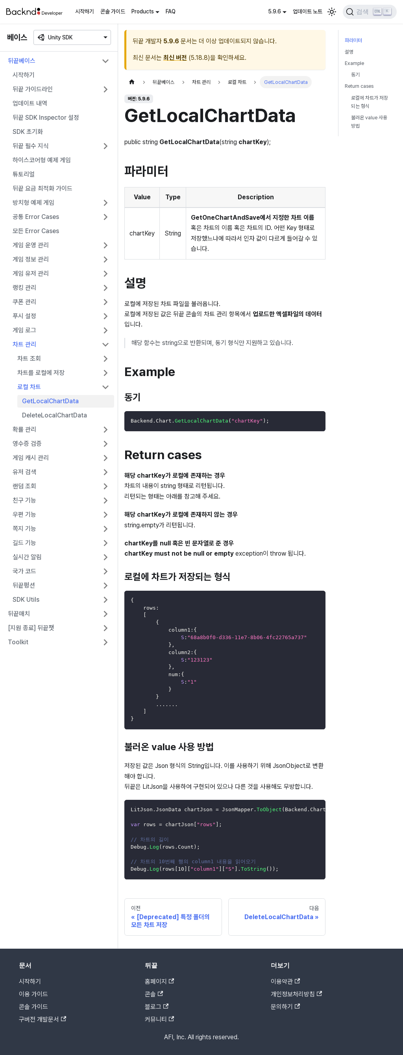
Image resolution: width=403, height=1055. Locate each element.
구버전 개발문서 (42, 1019)
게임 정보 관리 (31, 259)
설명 (349, 52)
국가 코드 (24, 571)
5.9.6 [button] (274, 11)
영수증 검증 (27, 443)
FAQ (171, 11)
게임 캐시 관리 (31, 458)
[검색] (370, 12)
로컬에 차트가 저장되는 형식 (369, 102)
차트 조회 (29, 358)
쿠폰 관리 (24, 302)
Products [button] (142, 11)
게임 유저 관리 (31, 273)
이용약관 (285, 981)
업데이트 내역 (30, 103)
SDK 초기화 (28, 131)
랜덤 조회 (24, 486)
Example (354, 63)
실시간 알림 (27, 557)
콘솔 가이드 (112, 11)
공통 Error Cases (36, 217)
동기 (355, 75)
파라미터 (353, 40)
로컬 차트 (29, 387)
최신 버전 (175, 57)
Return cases (359, 86)
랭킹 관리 (24, 287)
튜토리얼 (24, 174)
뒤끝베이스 (21, 61)
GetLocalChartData (50, 401)
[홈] (131, 82)
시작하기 (84, 11)
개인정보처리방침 (296, 994)
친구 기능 (24, 500)
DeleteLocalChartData (54, 415)
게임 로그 (24, 330)
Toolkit (18, 642)
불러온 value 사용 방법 (369, 122)
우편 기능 (24, 514)
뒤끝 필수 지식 (31, 146)
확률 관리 (24, 429)
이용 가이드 (33, 994)
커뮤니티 (159, 1019)
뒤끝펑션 (24, 585)
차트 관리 (24, 344)
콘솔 (154, 994)
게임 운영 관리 (31, 245)
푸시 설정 (24, 316)
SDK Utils (26, 599)
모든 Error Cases (36, 231)
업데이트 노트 (307, 11)
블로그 (156, 1007)
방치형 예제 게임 (33, 202)
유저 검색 (24, 472)
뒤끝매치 (19, 613)
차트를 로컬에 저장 (41, 372)
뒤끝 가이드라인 (33, 89)
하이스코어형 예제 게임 (42, 160)
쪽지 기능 (24, 528)
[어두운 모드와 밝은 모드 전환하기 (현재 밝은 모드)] (331, 12)
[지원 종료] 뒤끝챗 (31, 628)
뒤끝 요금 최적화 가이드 (42, 188)
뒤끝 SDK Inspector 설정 (46, 117)
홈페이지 (159, 981)
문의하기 (285, 1007)
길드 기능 (24, 543)
